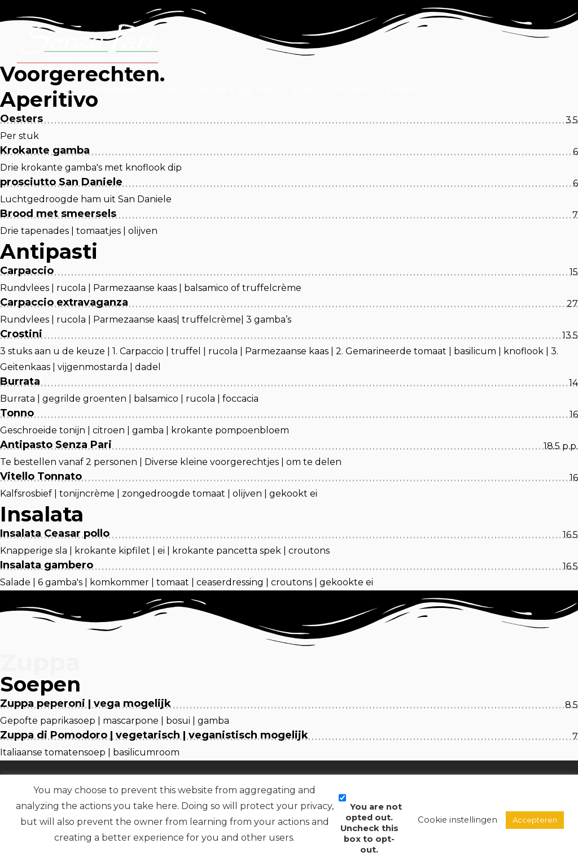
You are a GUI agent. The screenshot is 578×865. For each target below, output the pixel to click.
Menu (66, 54)
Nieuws (304, 54)
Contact (401, 54)
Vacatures (352, 54)
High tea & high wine (234, 54)
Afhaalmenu (116, 54)
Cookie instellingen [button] (457, 820)
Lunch (167, 54)
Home (28, 54)
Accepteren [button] (535, 819)
